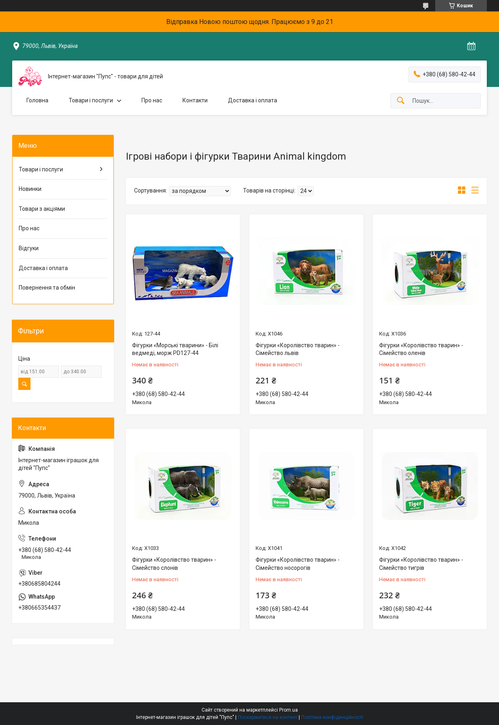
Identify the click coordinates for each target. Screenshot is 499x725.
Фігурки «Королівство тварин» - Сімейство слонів (174, 563)
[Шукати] (400, 101)
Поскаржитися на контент (267, 717)
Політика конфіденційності (332, 717)
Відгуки (29, 248)
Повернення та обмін (47, 287)
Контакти (195, 100)
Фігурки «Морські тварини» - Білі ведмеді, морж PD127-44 (175, 349)
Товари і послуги (91, 100)
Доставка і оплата (252, 100)
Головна (37, 100)
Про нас (151, 100)
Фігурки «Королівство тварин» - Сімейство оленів (421, 349)
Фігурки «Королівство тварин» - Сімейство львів (298, 349)
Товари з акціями (42, 209)
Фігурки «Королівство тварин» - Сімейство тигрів (421, 563)
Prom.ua (288, 710)
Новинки (30, 189)
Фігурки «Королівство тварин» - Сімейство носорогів (298, 563)
